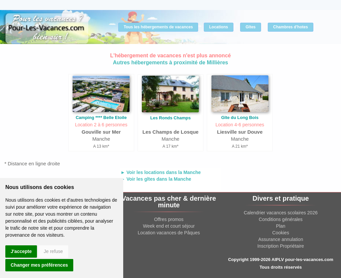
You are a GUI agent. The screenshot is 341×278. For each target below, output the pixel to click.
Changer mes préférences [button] (39, 265)
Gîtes (250, 27)
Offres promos (168, 219)
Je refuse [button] (53, 251)
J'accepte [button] (21, 251)
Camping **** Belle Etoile (101, 117)
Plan (280, 226)
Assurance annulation (280, 239)
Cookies (280, 232)
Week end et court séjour (168, 226)
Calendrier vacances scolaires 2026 (281, 212)
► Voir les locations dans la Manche (161, 172)
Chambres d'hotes (290, 27)
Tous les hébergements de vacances (158, 27)
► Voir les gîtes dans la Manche (156, 179)
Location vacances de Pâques (169, 232)
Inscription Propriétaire (280, 246)
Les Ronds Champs (170, 117)
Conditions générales (281, 219)
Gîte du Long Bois (239, 117)
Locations (218, 27)
